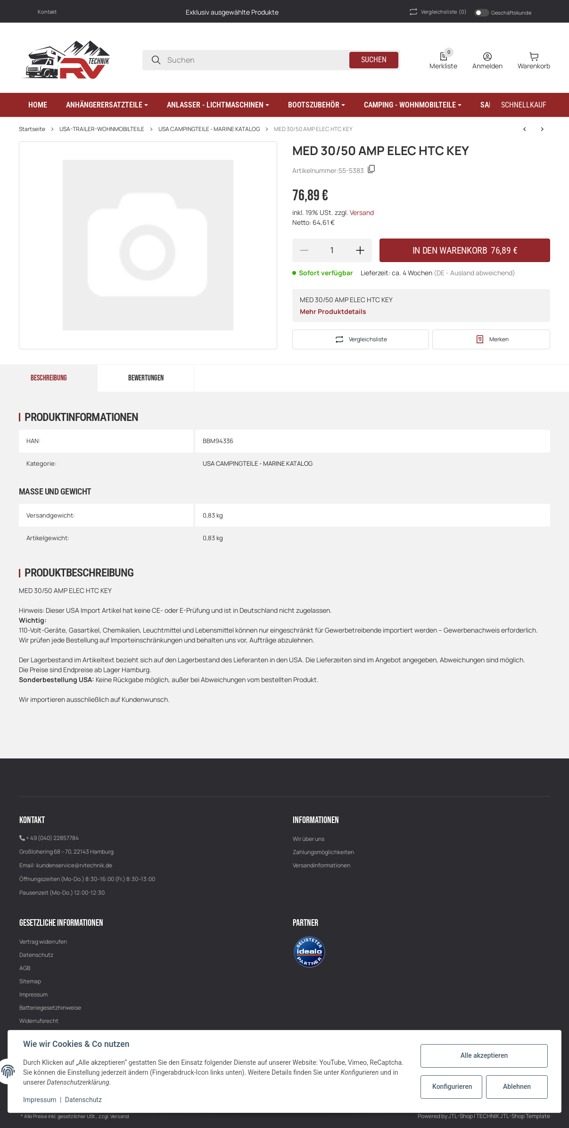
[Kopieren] (371, 170)
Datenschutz (36, 955)
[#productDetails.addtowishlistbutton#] (491, 339)
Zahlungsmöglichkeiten (323, 852)
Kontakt (47, 11)
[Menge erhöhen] (360, 250)
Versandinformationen (321, 865)
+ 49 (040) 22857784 (52, 838)
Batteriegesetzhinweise (50, 1008)
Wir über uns (308, 839)
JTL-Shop (461, 1116)
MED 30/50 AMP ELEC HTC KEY (313, 129)
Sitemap (30, 981)
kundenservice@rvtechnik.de (74, 865)
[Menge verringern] (304, 250)
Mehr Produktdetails (333, 311)
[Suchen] (156, 60)
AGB (24, 968)
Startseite (32, 129)
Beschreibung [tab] (49, 378)
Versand (362, 212)
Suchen (374, 59)
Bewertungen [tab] (146, 378)
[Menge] (332, 250)
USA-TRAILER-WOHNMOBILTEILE (101, 129)
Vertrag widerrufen (43, 942)
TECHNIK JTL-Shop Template (513, 1116)
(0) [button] (437, 11)
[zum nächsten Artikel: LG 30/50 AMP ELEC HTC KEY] (525, 129)
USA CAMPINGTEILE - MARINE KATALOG (209, 129)
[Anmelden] (487, 59)
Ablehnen (517, 1086)
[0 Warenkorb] (534, 59)
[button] (107, 105)
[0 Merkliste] (443, 59)
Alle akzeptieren (484, 1055)
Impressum (33, 994)
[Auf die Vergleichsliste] (360, 339)
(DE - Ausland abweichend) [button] (474, 272)
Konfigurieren (452, 1086)
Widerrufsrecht (38, 1021)
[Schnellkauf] (523, 105)
